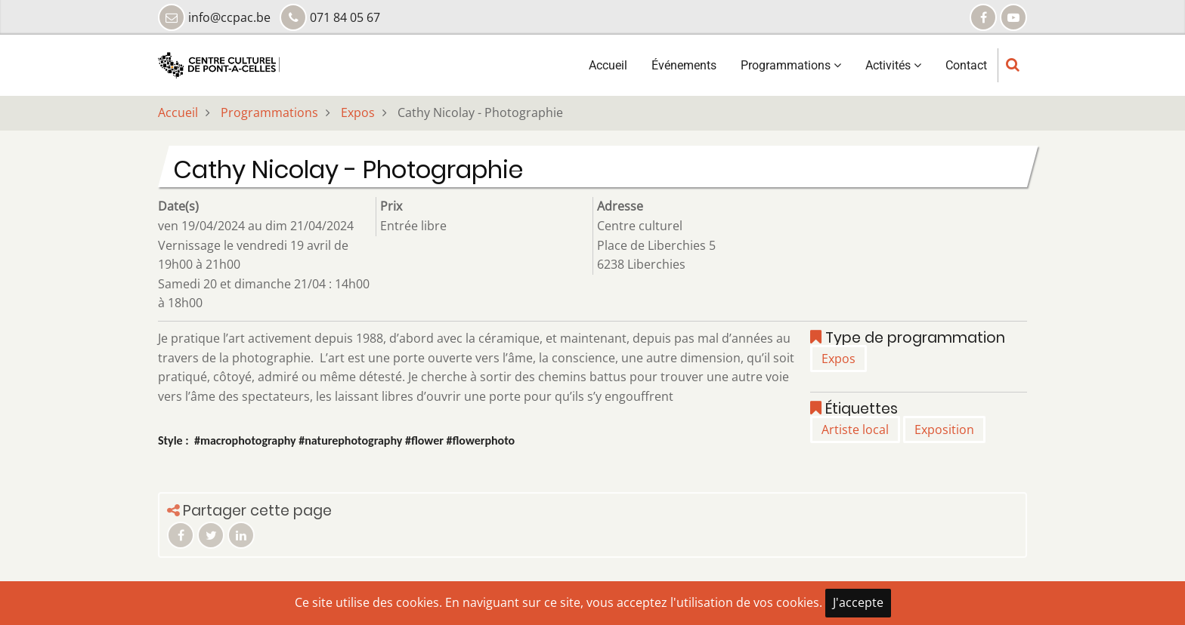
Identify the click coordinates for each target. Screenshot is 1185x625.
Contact (966, 65)
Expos (358, 112)
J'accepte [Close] (858, 602)
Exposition (944, 429)
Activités (893, 65)
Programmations (791, 65)
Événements (683, 65)
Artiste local (855, 429)
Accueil (608, 65)
